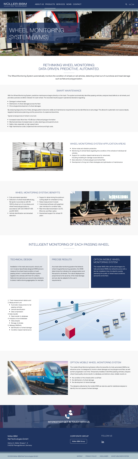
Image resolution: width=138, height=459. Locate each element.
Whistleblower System (120, 456)
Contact (77, 4)
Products (50, 4)
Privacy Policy (91, 456)
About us (39, 4)
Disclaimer (104, 456)
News (69, 4)
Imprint (80, 456)
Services (60, 4)
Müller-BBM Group (78, 441)
